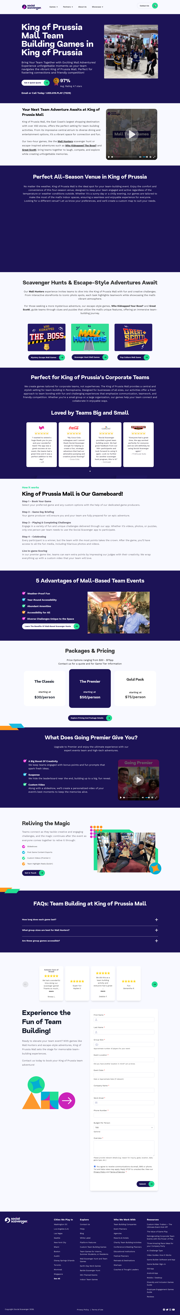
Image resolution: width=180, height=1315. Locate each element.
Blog (82, 1233)
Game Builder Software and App (161, 1260)
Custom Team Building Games (93, 1247)
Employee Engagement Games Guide (160, 1290)
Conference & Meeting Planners (127, 1247)
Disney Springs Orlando (64, 1260)
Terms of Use (97, 1310)
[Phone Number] (124, 1115)
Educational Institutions (124, 1251)
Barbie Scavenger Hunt (90, 1270)
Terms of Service (117, 1172)
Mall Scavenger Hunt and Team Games (93, 1260)
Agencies (118, 1233)
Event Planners (120, 1229)
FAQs (82, 1229)
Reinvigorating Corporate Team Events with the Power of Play (160, 1237)
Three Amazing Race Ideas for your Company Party (160, 1244)
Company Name (101, 1086)
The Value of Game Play (157, 1232)
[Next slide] (155, 984)
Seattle (57, 1238)
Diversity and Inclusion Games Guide (160, 1283)
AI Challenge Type (155, 1251)
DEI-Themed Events (88, 1275)
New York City (60, 1242)
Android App (152, 1273)
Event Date (99, 1070)
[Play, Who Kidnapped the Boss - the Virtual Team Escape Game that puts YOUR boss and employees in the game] (132, 134)
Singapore (58, 1274)
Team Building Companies (125, 1224)
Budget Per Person (102, 1123)
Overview (98, 1138)
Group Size (99, 1040)
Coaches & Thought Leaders (126, 1269)
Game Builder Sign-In (156, 1264)
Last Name (99, 1027)
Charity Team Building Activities (127, 1242)
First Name (99, 1015)
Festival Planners (121, 1256)
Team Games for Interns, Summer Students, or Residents (94, 1252)
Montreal (58, 1269)
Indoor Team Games (89, 1279)
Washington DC (60, 1224)
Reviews (150, 1297)
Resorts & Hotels (121, 1238)
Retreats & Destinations (124, 1260)
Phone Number (101, 1110)
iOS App (150, 1269)
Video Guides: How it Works (159, 1255)
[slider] (124, 157)
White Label (85, 1238)
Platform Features (88, 1242)
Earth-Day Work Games (90, 1266)
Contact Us (85, 1224)
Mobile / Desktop (154, 1278)
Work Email (99, 1098)
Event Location (101, 1055)
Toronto (57, 1265)
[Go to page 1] (90, 471)
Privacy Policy (100, 1172)
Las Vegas (58, 1233)
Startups (117, 1265)
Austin (57, 1256)
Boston (57, 1251)
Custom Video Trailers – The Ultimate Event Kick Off (159, 1225)
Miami (56, 1247)
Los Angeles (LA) (61, 1229)
